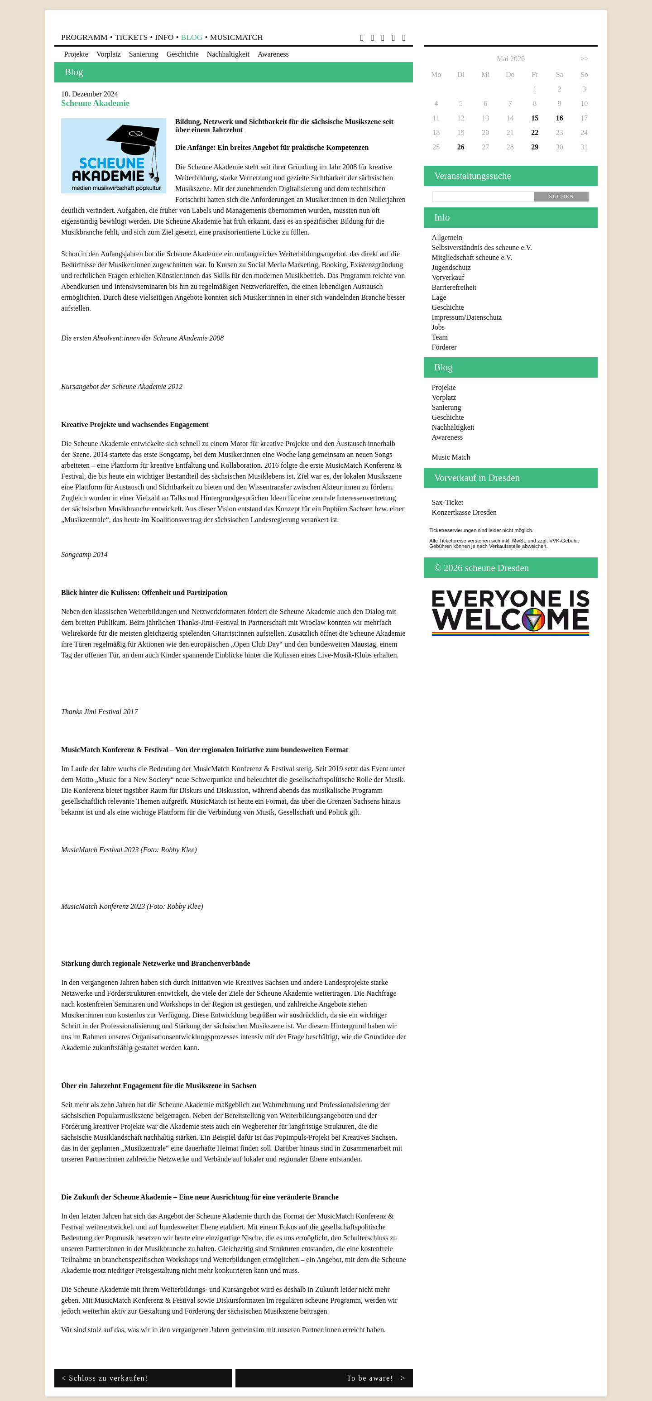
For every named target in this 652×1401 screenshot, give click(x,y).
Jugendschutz (451, 267)
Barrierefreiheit (454, 287)
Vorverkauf (448, 277)
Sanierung (143, 54)
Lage (439, 297)
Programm (84, 37)
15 (534, 118)
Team (440, 337)
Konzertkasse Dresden (464, 512)
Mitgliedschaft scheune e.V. (472, 257)
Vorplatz (108, 54)
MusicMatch (236, 37)
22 (534, 132)
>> (584, 58)
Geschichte (183, 54)
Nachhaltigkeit (228, 54)
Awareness (273, 54)
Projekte (76, 54)
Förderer (444, 347)
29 (534, 147)
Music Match (451, 457)
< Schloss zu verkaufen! (105, 1378)
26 (461, 147)
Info (164, 37)
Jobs (438, 327)
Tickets (131, 37)
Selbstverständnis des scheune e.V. (482, 247)
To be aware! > (376, 1378)
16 (559, 118)
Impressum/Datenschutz (467, 317)
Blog (192, 37)
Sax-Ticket (448, 502)
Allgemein (447, 237)
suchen (561, 196)
